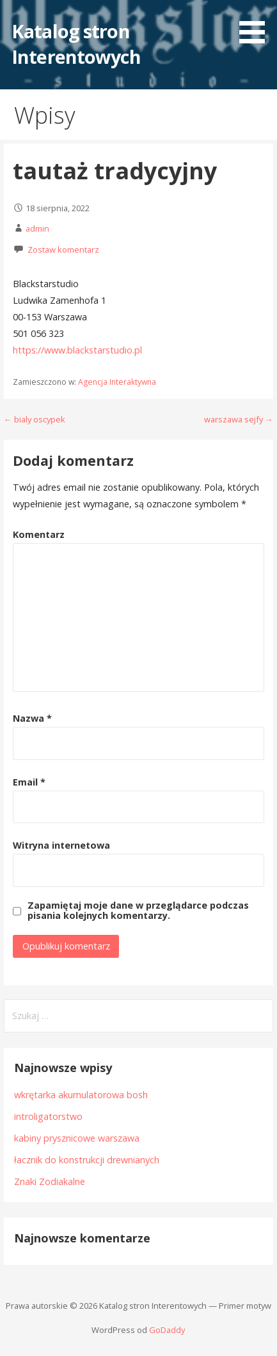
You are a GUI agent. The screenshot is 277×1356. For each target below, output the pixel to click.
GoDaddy (167, 1330)
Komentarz (39, 534)
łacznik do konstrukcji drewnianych (86, 1160)
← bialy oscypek (34, 419)
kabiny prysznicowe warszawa (76, 1138)
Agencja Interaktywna (117, 381)
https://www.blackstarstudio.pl (77, 350)
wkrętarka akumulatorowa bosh (81, 1095)
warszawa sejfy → (238, 419)
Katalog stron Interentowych (76, 44)
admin (37, 228)
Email (29, 782)
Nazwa (32, 718)
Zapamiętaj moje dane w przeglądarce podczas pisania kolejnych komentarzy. (138, 910)
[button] (256, 24)
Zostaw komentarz (63, 249)
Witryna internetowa (61, 845)
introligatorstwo (48, 1116)
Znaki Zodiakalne (49, 1181)
